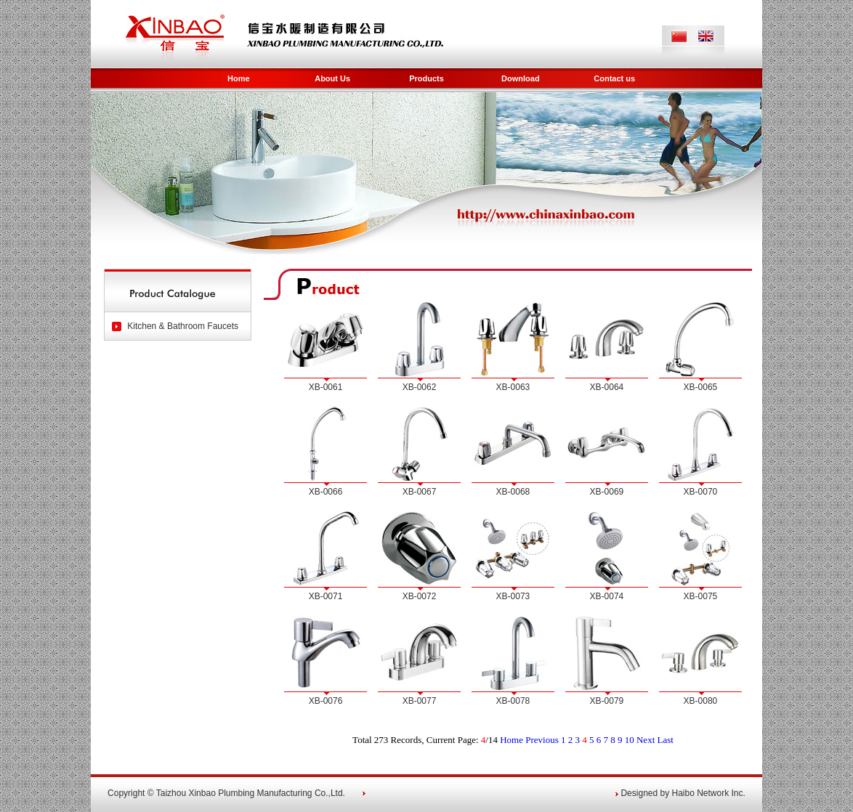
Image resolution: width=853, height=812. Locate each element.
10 (629, 739)
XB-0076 (326, 701)
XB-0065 (701, 387)
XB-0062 (420, 387)
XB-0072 (420, 596)
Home (238, 78)
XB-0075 (701, 596)
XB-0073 (513, 596)
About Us (332, 78)
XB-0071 (326, 596)
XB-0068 (513, 492)
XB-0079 (607, 701)
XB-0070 (701, 492)
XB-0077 (420, 701)
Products (426, 78)
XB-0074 (607, 596)
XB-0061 (326, 387)
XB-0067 (420, 492)
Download (520, 78)
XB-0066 (326, 492)
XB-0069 (607, 492)
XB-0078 (513, 701)
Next (645, 739)
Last (666, 739)
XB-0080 (701, 701)
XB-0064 (607, 387)
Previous (542, 739)
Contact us (614, 78)
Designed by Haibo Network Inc (681, 793)
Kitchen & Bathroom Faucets (182, 326)
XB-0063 (513, 387)
